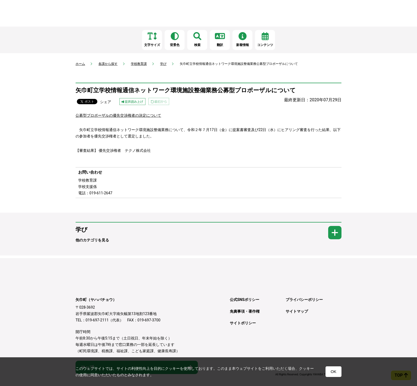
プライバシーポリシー (304, 299)
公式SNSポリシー (244, 299)
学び (163, 64)
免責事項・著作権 (245, 311)
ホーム (80, 64)
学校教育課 (139, 64)
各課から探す (108, 64)
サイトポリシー (243, 323)
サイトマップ (297, 311)
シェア (105, 102)
